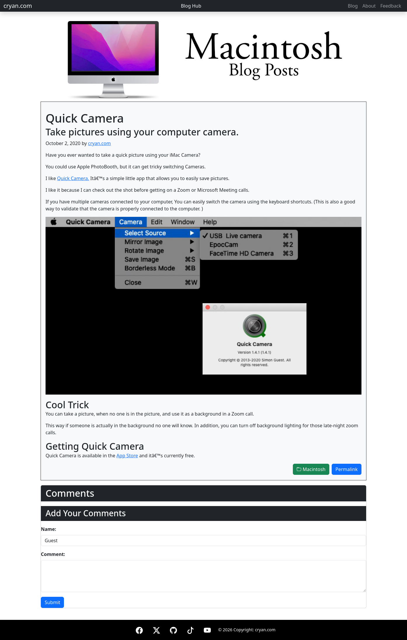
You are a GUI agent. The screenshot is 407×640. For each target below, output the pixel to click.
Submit (52, 602)
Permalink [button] (346, 469)
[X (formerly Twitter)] (156, 629)
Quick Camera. (73, 178)
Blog (353, 6)
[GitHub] (173, 629)
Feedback (390, 6)
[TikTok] (190, 629)
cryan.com (18, 6)
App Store (127, 455)
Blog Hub (191, 6)
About (368, 6)
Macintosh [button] (311, 469)
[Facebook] (139, 629)
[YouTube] (207, 629)
